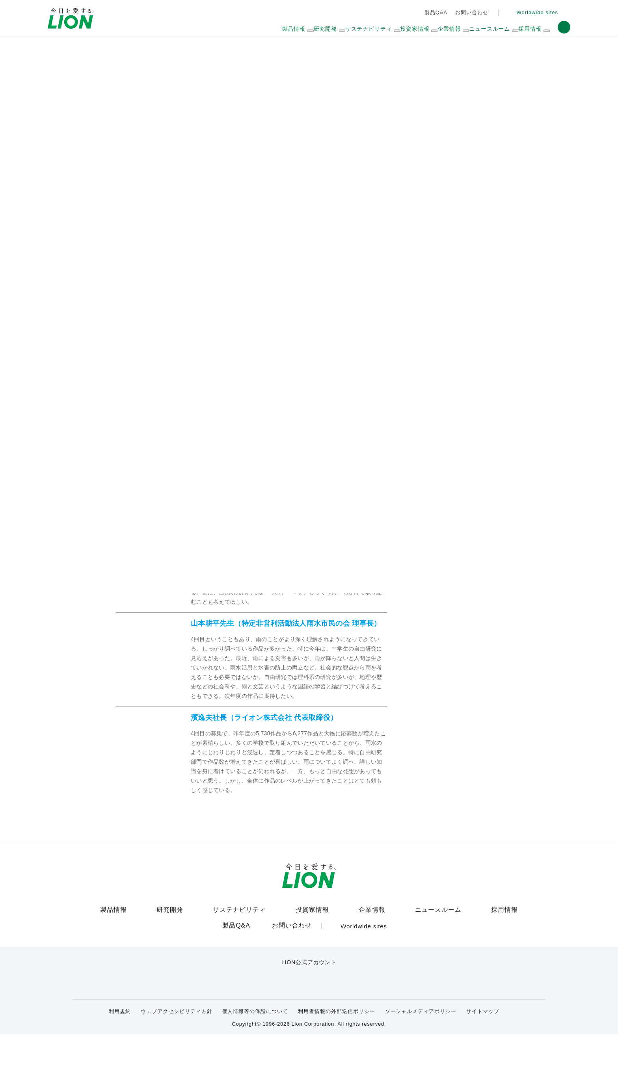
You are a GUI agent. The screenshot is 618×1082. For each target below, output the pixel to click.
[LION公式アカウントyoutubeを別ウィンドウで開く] (296, 1029)
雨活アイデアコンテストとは (179, 247)
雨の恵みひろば (218, 51)
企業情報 (370, 962)
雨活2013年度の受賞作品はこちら (175, 262)
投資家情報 (311, 962)
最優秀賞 (132, 297)
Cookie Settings (445, 1070)
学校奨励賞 (222, 297)
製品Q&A (434, 12)
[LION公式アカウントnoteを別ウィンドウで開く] (322, 1029)
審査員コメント (308, 297)
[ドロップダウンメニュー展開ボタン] (321, 31)
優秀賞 (164, 297)
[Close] (605, 1068)
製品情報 (118, 962)
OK (501, 1070)
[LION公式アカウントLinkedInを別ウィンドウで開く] (347, 1029)
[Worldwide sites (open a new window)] (535, 12)
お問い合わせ (470, 12)
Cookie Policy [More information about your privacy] (153, 1073)
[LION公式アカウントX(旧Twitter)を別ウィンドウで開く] (270, 1029)
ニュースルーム (435, 962)
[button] (564, 27)
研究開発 (174, 962)
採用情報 (499, 962)
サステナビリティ (166, 51)
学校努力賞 (263, 297)
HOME (123, 51)
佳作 (190, 297)
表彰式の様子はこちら (351, 335)
